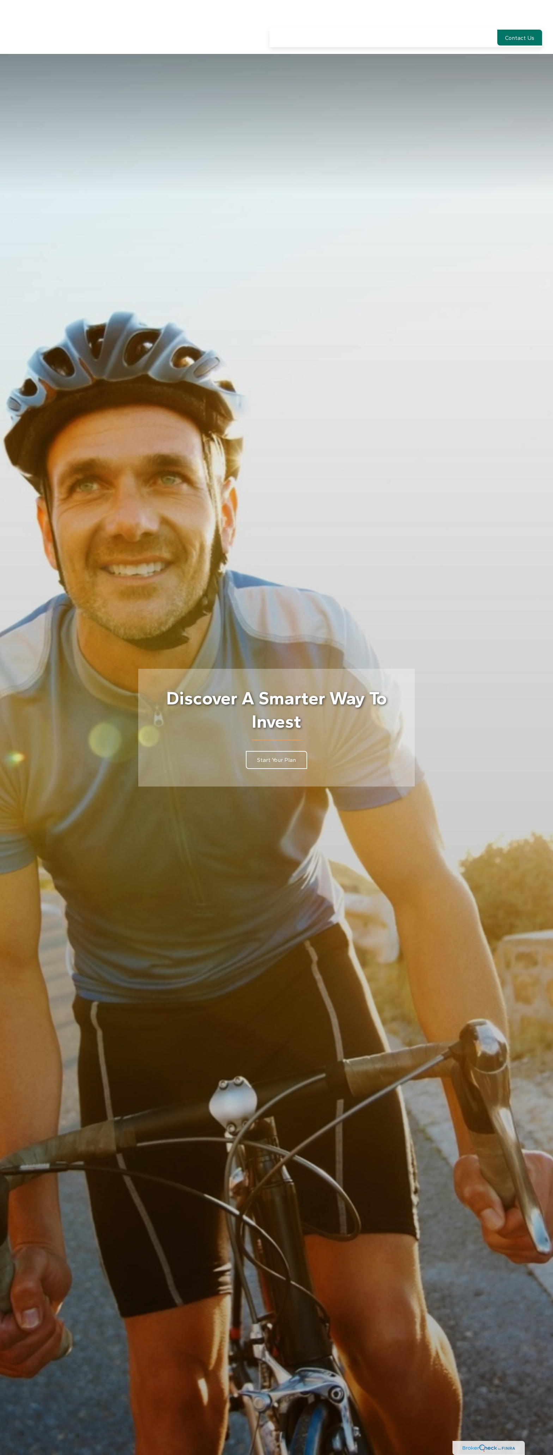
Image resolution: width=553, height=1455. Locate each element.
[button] (280, 16)
